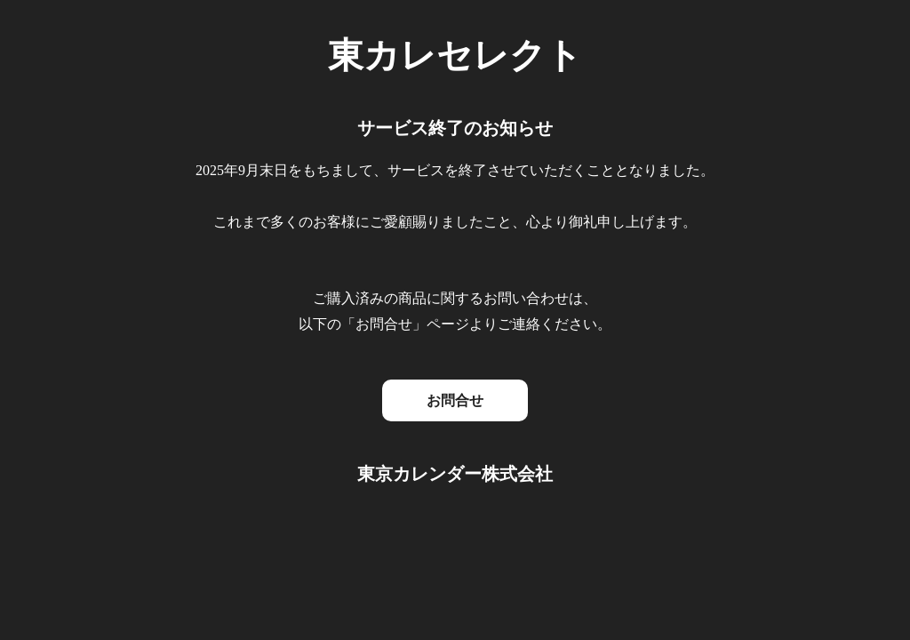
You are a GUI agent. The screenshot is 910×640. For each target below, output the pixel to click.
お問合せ (455, 400)
